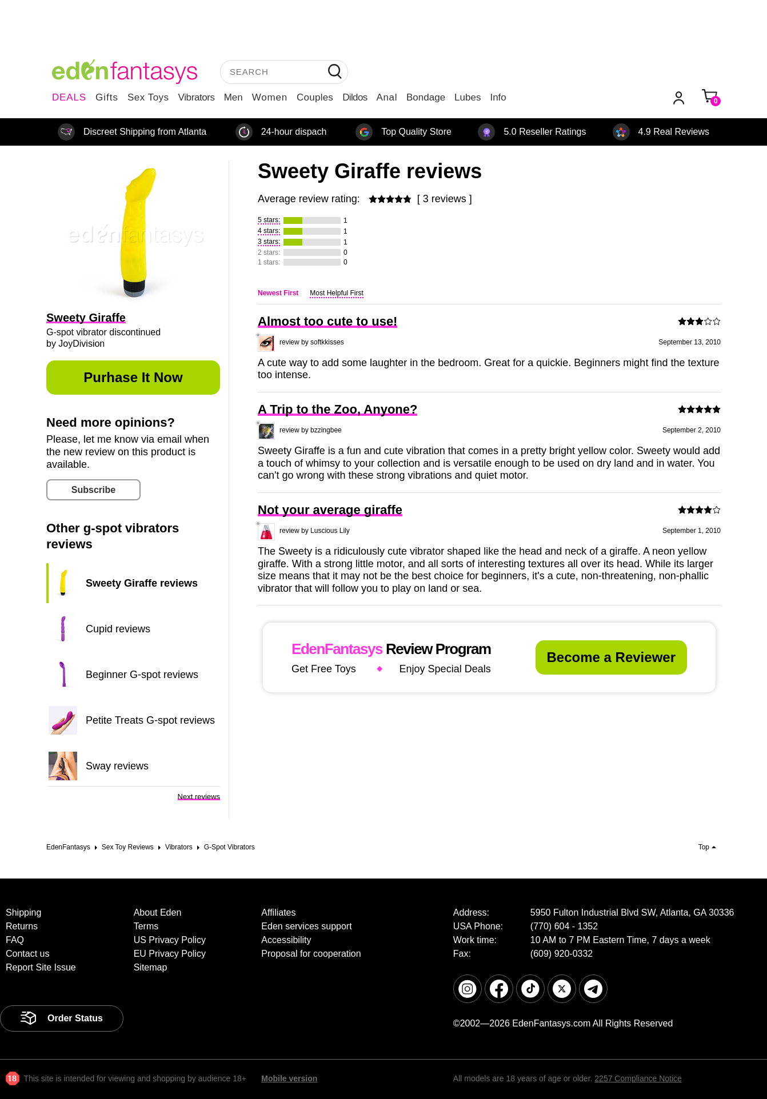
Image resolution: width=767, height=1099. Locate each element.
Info (498, 97)
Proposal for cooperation (311, 953)
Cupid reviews (118, 629)
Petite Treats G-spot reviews (150, 720)
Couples (315, 97)
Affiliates (278, 912)
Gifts (106, 97)
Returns (22, 926)
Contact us (27, 953)
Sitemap (150, 967)
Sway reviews (117, 766)
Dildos (354, 97)
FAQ (15, 940)
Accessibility (286, 940)
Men (233, 97)
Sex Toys (148, 97)
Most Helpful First (336, 293)
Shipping (23, 912)
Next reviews (199, 796)
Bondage (425, 97)
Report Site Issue (41, 967)
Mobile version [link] (289, 1078)
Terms (146, 926)
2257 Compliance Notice (638, 1078)
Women (269, 97)
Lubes (467, 97)
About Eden (158, 912)
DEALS (69, 97)
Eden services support (306, 926)
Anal (387, 97)
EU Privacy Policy (170, 953)
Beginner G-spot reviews (142, 674)
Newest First (278, 293)
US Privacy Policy (170, 940)
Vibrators (196, 97)
